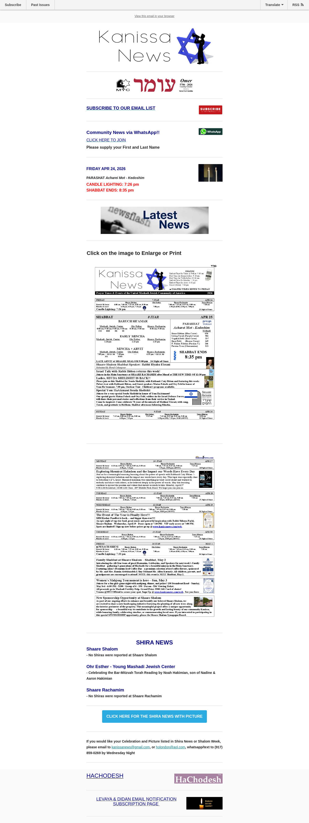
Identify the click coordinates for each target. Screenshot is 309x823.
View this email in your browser (154, 16)
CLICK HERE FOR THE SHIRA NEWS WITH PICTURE (154, 716)
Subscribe (13, 5)
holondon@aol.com (170, 747)
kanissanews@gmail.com (131, 747)
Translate (272, 5)
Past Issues (40, 5)
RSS (295, 5)
